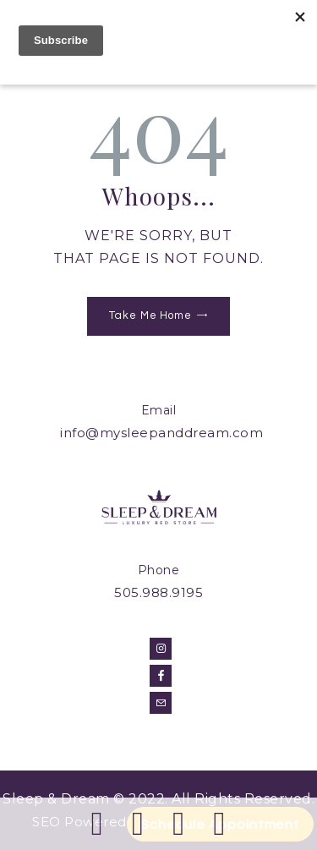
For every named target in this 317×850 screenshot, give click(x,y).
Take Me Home (150, 315)
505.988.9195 (158, 592)
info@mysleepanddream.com (161, 433)
